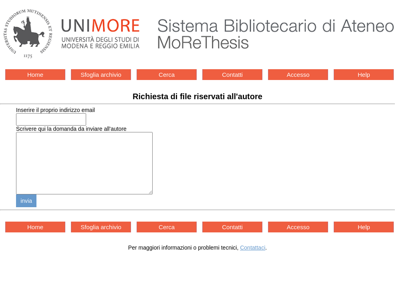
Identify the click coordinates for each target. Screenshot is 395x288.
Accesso (298, 74)
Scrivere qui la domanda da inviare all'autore (71, 129)
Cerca (167, 74)
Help (364, 74)
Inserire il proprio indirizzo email (55, 110)
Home (35, 74)
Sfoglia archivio (101, 74)
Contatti (232, 74)
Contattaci (252, 259)
